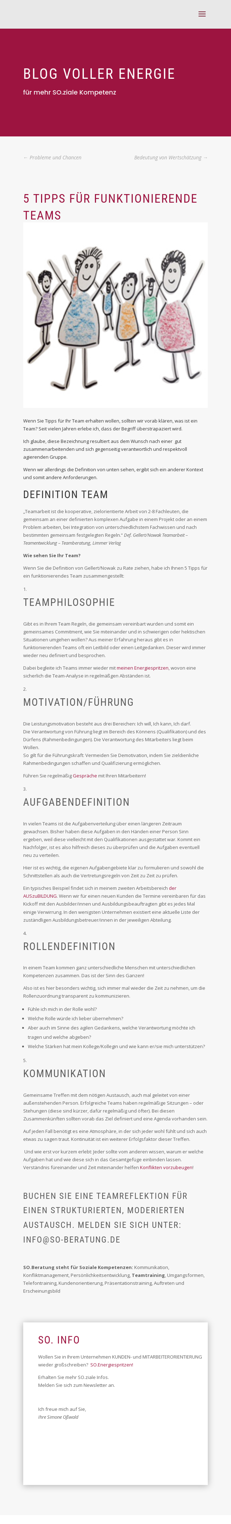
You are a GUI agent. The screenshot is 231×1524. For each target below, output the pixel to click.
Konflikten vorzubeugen (166, 1167)
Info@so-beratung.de (72, 1240)
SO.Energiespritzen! (111, 1364)
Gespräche (85, 775)
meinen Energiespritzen (143, 668)
